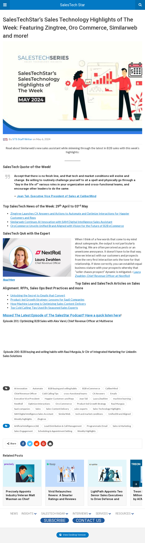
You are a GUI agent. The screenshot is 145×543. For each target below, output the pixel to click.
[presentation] (136, 484)
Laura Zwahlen (100, 398)
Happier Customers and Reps (59, 398)
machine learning (122, 398)
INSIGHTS (29, 513)
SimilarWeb (64, 413)
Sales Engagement (23, 431)
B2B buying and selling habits (62, 388)
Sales (38, 408)
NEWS (14, 513)
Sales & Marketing (122, 426)
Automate (38, 388)
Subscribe (55, 520)
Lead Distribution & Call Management (63, 426)
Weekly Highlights (86, 431)
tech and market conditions (89, 413)
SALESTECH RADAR (54, 513)
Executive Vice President (26, 398)
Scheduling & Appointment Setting (55, 431)
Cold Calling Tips (50, 393)
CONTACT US (88, 520)
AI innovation (20, 388)
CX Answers (99, 393)
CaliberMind (111, 388)
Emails (113, 393)
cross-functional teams (75, 393)
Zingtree (41, 419)
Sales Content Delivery (57, 408)
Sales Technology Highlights (107, 408)
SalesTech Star (72, 5)
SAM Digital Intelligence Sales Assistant (33, 413)
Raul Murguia (117, 403)
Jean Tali (83, 398)
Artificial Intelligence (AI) (26, 426)
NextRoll (18, 403)
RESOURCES (125, 513)
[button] (5, 5)
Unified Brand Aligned (119, 413)
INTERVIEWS (82, 513)
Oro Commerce (64, 403)
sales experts (81, 408)
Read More (9, 279)
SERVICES (103, 513)
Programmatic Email (97, 426)
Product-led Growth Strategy (91, 403)
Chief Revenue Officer (25, 393)
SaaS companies (22, 408)
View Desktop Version (72, 535)
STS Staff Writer (22, 139)
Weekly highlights (23, 419)
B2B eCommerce (91, 388)
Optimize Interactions (39, 403)
